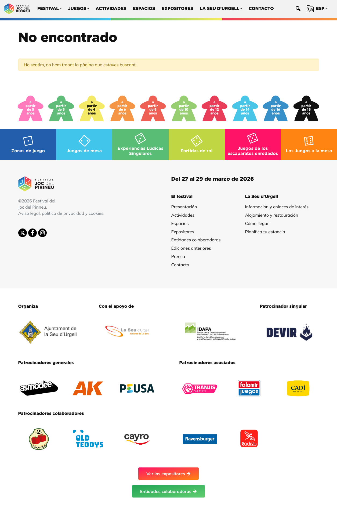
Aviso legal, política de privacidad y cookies (60, 213)
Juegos (78, 9)
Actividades (111, 9)
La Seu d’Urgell (221, 9)
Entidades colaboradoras (196, 239)
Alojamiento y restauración (271, 215)
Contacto (261, 9)
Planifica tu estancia (265, 231)
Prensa (178, 256)
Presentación (184, 206)
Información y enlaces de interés (277, 206)
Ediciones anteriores (191, 248)
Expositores (177, 9)
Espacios (144, 9)
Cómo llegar (257, 223)
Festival (49, 9)
